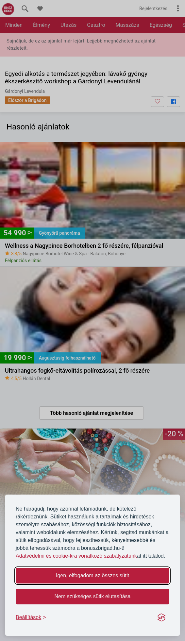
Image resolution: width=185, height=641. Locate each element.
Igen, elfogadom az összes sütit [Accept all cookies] (92, 575)
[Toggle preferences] (31, 617)
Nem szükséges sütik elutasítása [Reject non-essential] (93, 596)
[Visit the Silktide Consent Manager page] (161, 617)
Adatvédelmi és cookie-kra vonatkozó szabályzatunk (76, 556)
